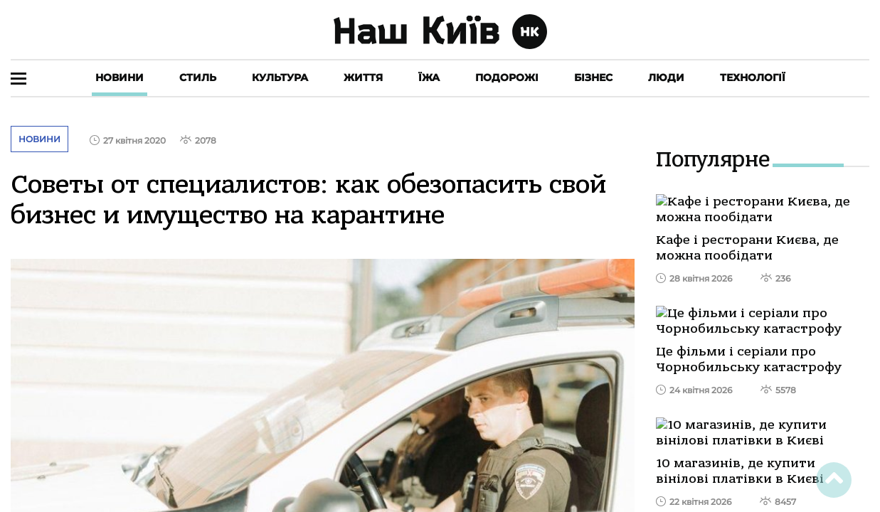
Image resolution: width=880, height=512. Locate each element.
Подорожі (507, 77)
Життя (363, 77)
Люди (666, 77)
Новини (119, 77)
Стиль (197, 77)
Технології (752, 77)
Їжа (429, 77)
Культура (280, 77)
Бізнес (593, 77)
